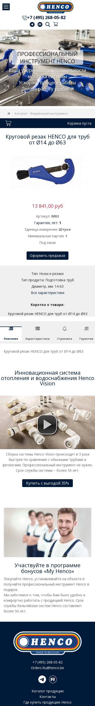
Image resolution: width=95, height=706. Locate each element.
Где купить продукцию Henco (47, 702)
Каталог (21, 113)
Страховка (64, 338)
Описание (11, 338)
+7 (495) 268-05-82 (46, 18)
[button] (47, 424)
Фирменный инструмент (49, 113)
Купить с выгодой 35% (47, 483)
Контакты (47, 696)
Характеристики (37, 338)
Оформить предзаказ (47, 255)
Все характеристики (47, 292)
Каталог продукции (48, 691)
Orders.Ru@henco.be (47, 667)
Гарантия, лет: (47, 222)
